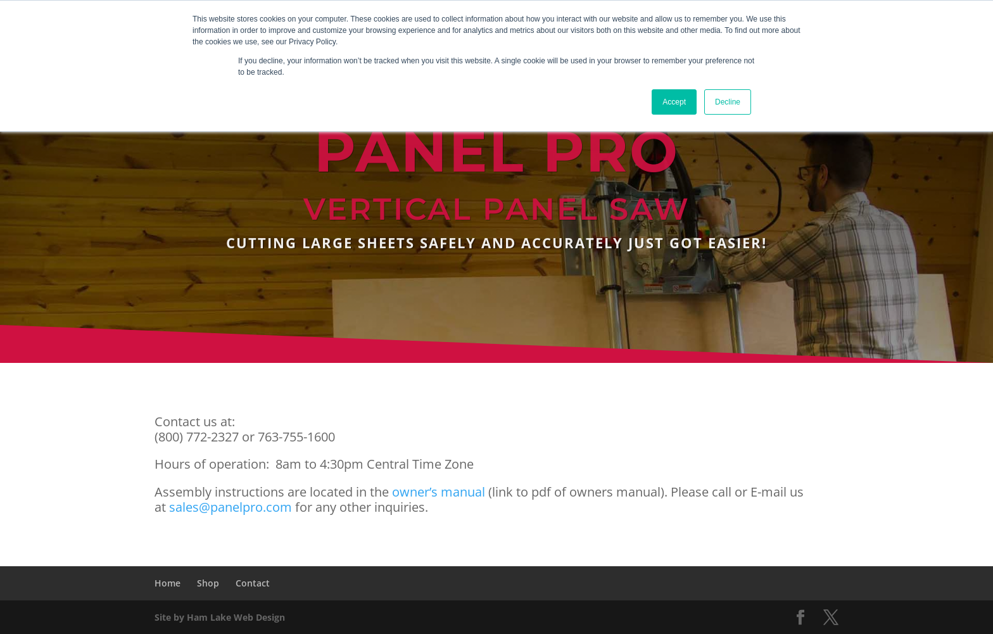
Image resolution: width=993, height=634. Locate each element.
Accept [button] (674, 102)
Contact (253, 583)
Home (167, 583)
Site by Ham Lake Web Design (220, 617)
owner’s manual (438, 491)
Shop (208, 583)
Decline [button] (727, 102)
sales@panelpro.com (230, 507)
